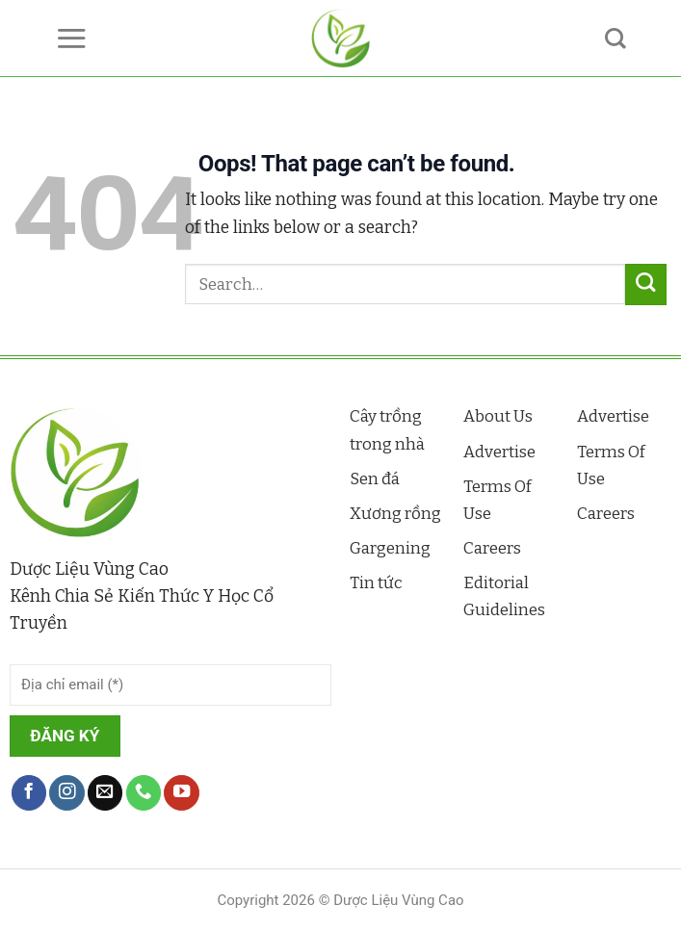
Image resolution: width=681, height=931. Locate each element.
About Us (498, 416)
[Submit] (646, 284)
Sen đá (375, 479)
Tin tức (376, 583)
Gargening (390, 548)
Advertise (499, 452)
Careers (492, 548)
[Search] (615, 38)
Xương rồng (395, 514)
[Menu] (71, 38)
